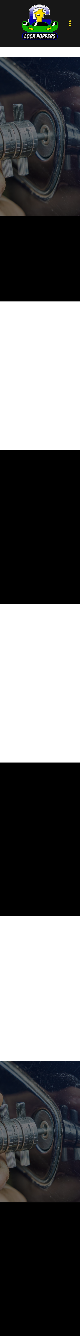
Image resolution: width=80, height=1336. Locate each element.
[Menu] (70, 23)
